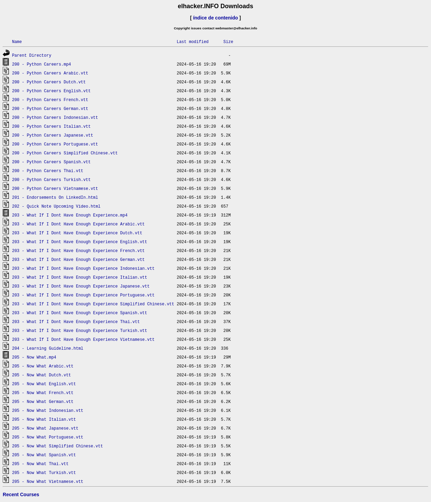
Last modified (193, 41)
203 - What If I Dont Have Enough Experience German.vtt (78, 259)
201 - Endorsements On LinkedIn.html (55, 197)
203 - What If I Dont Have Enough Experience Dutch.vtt (77, 233)
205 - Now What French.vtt (42, 392)
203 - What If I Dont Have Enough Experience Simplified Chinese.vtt (93, 304)
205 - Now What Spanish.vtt (44, 455)
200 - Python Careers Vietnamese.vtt (55, 188)
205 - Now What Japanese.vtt (45, 428)
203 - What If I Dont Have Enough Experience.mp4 (69, 215)
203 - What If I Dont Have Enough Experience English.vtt (79, 242)
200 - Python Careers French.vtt (50, 99)
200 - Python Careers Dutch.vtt (49, 82)
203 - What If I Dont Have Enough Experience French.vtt (78, 250)
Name (17, 41)
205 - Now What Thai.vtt (40, 463)
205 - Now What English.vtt (44, 384)
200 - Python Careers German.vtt (50, 108)
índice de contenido (215, 17)
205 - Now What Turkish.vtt (44, 472)
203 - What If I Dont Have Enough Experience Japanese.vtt (80, 286)
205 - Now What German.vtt (42, 401)
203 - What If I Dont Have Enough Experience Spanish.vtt (79, 313)
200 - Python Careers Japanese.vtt (52, 135)
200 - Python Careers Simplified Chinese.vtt (65, 153)
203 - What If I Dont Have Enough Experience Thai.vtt (76, 321)
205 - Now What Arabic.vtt (42, 366)
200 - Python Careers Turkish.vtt (51, 179)
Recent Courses (21, 494)
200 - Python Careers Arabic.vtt (50, 73)
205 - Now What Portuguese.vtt (47, 437)
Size (228, 41)
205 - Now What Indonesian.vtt (47, 410)
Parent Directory (31, 55)
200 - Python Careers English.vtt (51, 91)
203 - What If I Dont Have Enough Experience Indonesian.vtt (83, 268)
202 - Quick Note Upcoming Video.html (56, 206)
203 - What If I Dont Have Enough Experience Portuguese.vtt (83, 295)
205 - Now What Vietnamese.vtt (47, 481)
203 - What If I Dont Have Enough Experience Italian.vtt (79, 277)
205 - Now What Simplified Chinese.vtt (57, 446)
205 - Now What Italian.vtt (44, 419)
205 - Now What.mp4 (34, 357)
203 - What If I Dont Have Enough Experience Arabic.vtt (78, 224)
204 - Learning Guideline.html (47, 348)
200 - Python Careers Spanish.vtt (51, 162)
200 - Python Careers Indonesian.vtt (55, 117)
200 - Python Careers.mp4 (41, 64)
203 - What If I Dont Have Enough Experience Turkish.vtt (79, 330)
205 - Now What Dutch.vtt (41, 375)
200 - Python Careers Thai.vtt (47, 170)
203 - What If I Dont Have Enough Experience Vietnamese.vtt (83, 339)
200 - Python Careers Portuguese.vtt (55, 144)
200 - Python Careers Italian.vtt (51, 126)
